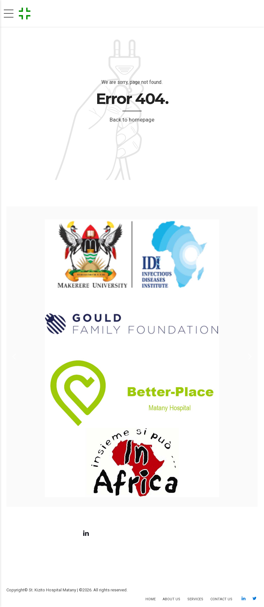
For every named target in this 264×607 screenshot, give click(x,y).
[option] (132, 356)
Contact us (221, 599)
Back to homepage (132, 119)
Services (195, 599)
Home (150, 599)
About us (171, 599)
